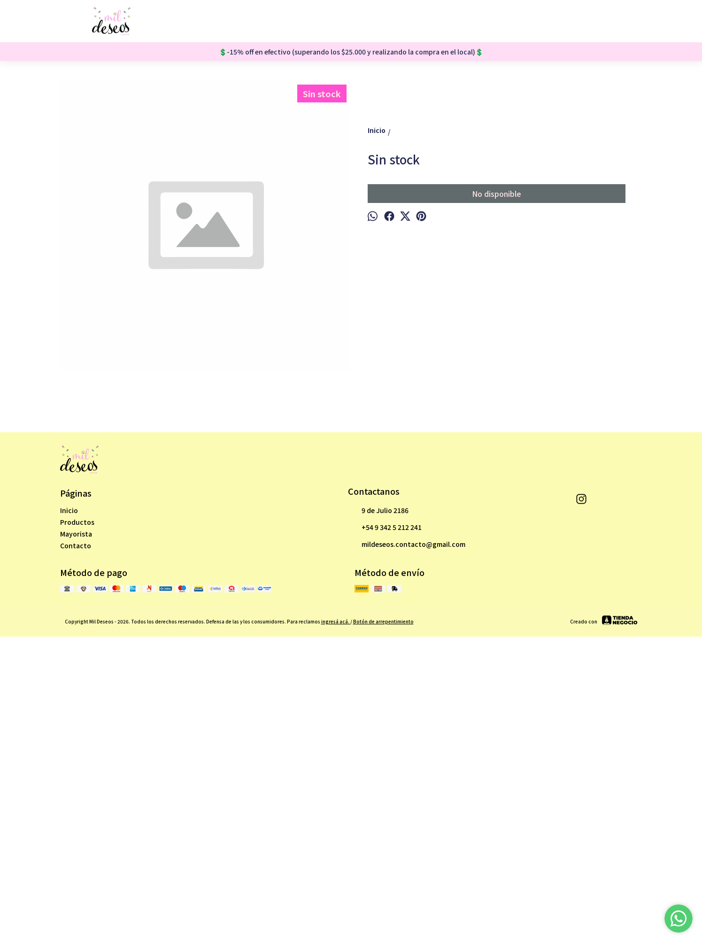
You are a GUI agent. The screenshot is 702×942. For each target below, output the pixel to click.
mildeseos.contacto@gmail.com (406, 835)
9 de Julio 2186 (378, 802)
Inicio (69, 801)
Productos (77, 813)
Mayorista (76, 825)
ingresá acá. (335, 912)
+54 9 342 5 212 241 (385, 819)
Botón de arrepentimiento (383, 912)
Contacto (75, 836)
